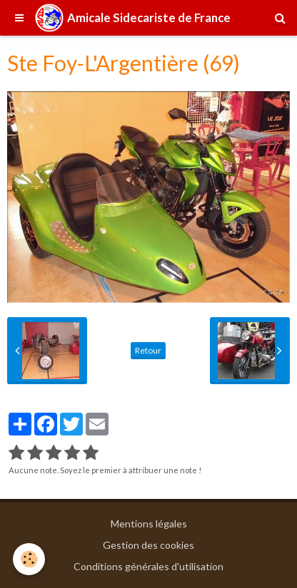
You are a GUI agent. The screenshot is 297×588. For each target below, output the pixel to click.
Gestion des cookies (148, 545)
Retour (148, 350)
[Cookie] (29, 559)
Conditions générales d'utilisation (148, 566)
